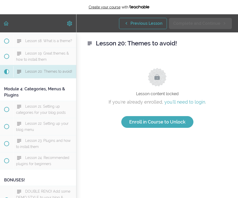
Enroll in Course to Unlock (157, 122)
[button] (6, 23)
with (119, 7)
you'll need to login (184, 102)
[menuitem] (69, 23)
